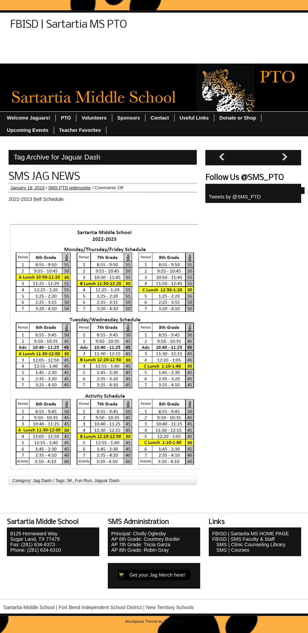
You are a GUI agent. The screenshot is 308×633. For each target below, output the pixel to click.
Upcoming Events (247, 43)
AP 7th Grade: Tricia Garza (140, 544)
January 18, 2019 (27, 187)
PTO (95, 43)
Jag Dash (42, 480)
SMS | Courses (230, 550)
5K (70, 480)
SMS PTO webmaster (69, 187)
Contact (23, 43)
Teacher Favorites (194, 43)
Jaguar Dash (106, 480)
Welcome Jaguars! (111, 55)
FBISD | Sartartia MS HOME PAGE (250, 533)
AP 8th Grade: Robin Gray (140, 550)
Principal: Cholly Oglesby (138, 533)
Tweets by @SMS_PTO (235, 196)
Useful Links (28, 55)
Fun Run (83, 480)
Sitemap (120, 43)
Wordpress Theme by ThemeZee (154, 621)
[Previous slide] (222, 157)
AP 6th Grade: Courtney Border (145, 539)
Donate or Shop (61, 43)
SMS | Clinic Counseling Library (248, 544)
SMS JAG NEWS (44, 176)
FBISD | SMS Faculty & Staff (243, 539)
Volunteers (66, 55)
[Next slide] (285, 157)
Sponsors (151, 43)
